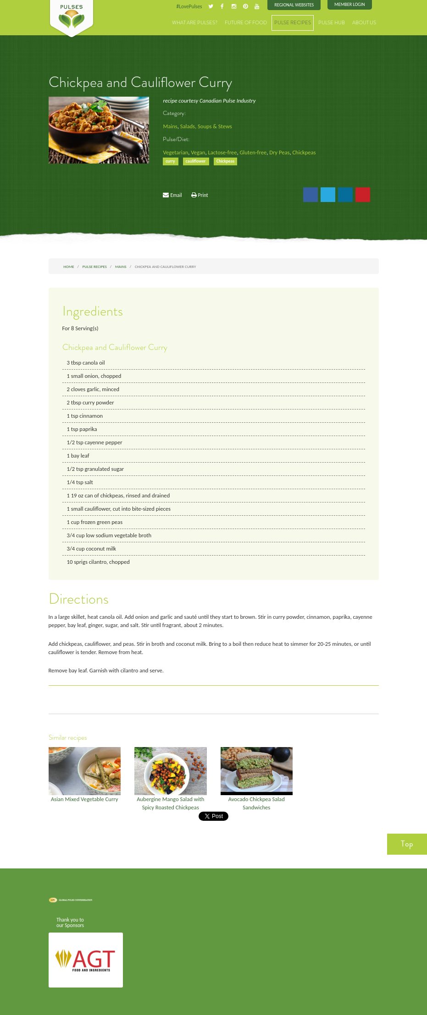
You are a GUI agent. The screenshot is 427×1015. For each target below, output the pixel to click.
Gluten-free (252, 152)
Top (407, 843)
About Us (364, 22)
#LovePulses (189, 6)
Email (176, 195)
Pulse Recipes (292, 22)
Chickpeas (304, 152)
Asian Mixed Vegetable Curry (84, 799)
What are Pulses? (194, 22)
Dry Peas (279, 152)
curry (171, 161)
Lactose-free (222, 152)
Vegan (198, 152)
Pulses (71, 19)
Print (203, 195)
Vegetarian (175, 152)
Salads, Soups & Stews (206, 126)
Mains (170, 126)
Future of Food (246, 22)
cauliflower (196, 161)
